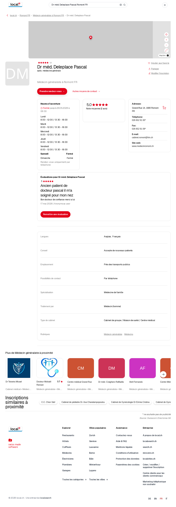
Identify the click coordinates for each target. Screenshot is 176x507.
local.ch (13, 15)
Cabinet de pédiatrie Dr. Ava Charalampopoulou (83, 402)
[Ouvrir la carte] (164, 107)
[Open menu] (164, 5)
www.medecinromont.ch (143, 146)
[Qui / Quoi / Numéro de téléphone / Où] (85, 5)
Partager (153, 69)
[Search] (124, 4)
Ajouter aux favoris (160, 63)
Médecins (128, 334)
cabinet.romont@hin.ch (142, 137)
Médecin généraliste (113, 334)
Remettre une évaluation (55, 214)
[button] (88, 38)
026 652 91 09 (139, 129)
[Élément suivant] (163, 374)
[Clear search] (120, 4)
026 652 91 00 (139, 120)
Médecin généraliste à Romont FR (48, 15)
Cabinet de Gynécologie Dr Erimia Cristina (130, 402)
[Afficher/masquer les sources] (167, 55)
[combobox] (52, 91)
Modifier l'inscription (159, 73)
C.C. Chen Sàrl (48, 402)
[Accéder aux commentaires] (44, 63)
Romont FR (25, 15)
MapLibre (162, 55)
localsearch (45, 497)
